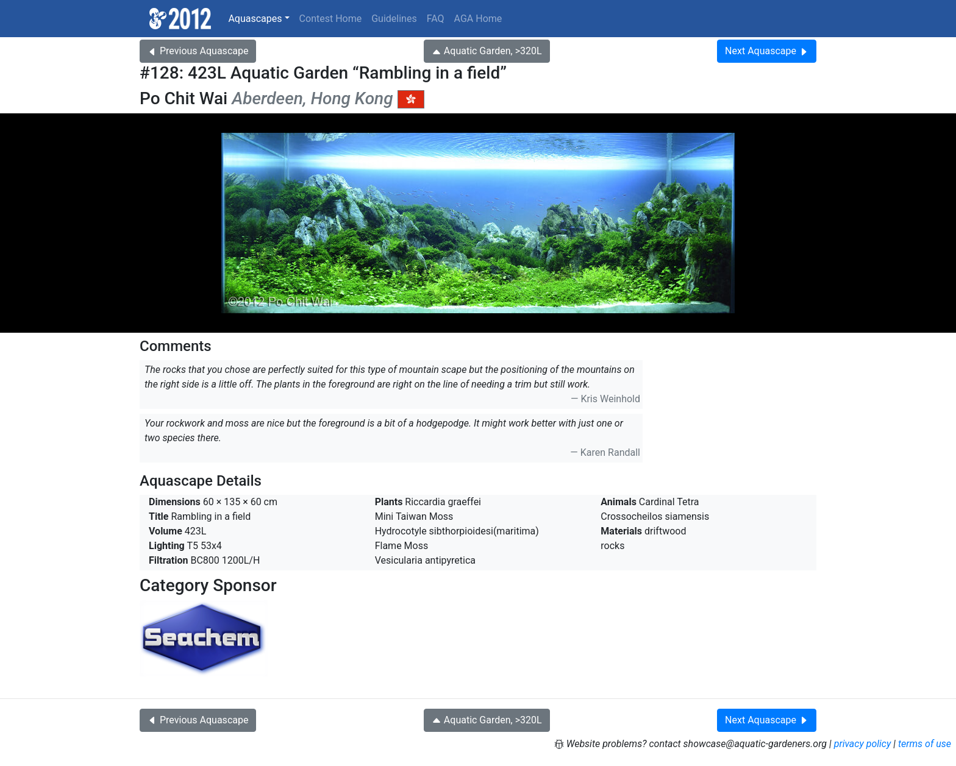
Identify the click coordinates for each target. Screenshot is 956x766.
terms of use (924, 744)
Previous (198, 51)
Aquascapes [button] (255, 18)
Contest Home (330, 18)
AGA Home (478, 18)
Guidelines (393, 18)
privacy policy (862, 744)
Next (766, 51)
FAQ (435, 18)
